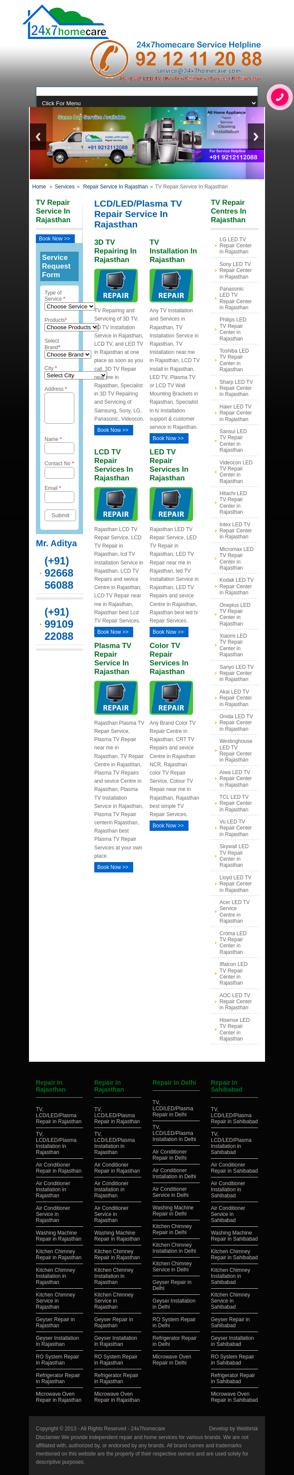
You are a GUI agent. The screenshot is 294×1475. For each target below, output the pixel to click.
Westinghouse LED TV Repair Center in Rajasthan (236, 750)
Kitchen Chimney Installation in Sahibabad (230, 1276)
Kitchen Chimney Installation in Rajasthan (55, 1276)
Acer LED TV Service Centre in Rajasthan (235, 911)
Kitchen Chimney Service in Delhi (172, 1267)
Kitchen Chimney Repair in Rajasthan (58, 1254)
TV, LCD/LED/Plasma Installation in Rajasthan (56, 1143)
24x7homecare (148, 1429)
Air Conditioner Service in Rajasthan (53, 1214)
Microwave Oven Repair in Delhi (172, 1360)
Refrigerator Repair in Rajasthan (58, 1378)
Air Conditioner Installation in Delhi (174, 1173)
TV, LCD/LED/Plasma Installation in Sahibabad (231, 1143)
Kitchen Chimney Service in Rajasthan (55, 1301)
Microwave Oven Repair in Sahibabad (234, 1397)
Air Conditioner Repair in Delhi (170, 1155)
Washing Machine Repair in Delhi (173, 1211)
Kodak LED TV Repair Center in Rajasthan (237, 586)
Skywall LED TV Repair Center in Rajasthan (234, 855)
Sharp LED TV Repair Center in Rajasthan (236, 388)
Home (39, 187)
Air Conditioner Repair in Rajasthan (58, 1168)
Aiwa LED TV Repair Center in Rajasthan (236, 778)
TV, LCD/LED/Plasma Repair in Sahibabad (234, 1115)
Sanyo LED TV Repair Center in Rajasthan (237, 673)
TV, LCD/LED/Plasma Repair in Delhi (173, 1108)
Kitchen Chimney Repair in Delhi (172, 1229)
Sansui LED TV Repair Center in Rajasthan (233, 440)
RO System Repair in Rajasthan (57, 1360)
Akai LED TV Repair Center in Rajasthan (236, 698)
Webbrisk (247, 1429)
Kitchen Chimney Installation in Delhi (174, 1248)
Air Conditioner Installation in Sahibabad (228, 1189)
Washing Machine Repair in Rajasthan (58, 1236)
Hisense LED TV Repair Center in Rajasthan (235, 1029)
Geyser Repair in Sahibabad (230, 1322)
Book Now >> (54, 239)
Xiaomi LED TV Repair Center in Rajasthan (233, 645)
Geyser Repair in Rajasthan (55, 1322)
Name (59, 450)
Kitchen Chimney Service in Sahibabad (230, 1301)
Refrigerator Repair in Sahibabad (233, 1378)
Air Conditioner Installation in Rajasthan (53, 1189)
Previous (38, 136)
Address (59, 407)
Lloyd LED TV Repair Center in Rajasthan (236, 884)
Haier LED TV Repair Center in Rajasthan (236, 413)
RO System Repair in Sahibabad (232, 1360)
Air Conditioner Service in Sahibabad (228, 1214)
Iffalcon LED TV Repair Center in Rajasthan (234, 973)
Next (256, 136)
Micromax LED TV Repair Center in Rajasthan (237, 558)
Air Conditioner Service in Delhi (171, 1192)
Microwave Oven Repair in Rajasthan (58, 1397)
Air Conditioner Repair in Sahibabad (234, 1168)
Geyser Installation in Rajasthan (57, 1341)
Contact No (59, 474)
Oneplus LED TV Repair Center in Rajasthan (235, 614)
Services (65, 187)
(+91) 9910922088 (59, 629)
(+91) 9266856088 (59, 578)
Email (59, 499)
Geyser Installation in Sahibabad (232, 1341)
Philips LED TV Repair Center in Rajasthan (233, 329)
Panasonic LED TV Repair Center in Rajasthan (236, 298)
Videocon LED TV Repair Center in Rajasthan (236, 472)
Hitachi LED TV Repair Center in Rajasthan (233, 502)
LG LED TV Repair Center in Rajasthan (236, 246)
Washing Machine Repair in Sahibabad (234, 1236)
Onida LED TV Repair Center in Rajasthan (236, 722)
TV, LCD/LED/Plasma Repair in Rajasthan (58, 1115)
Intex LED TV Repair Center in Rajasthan (236, 531)
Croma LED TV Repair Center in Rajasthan (233, 942)
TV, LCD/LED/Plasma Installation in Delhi (174, 1133)
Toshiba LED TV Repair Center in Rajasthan (234, 360)
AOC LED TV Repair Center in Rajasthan (236, 1001)
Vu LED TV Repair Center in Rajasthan (236, 828)
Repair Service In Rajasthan (115, 187)
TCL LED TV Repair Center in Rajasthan (236, 803)
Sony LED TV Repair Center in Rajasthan (236, 270)
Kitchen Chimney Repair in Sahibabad (234, 1254)
